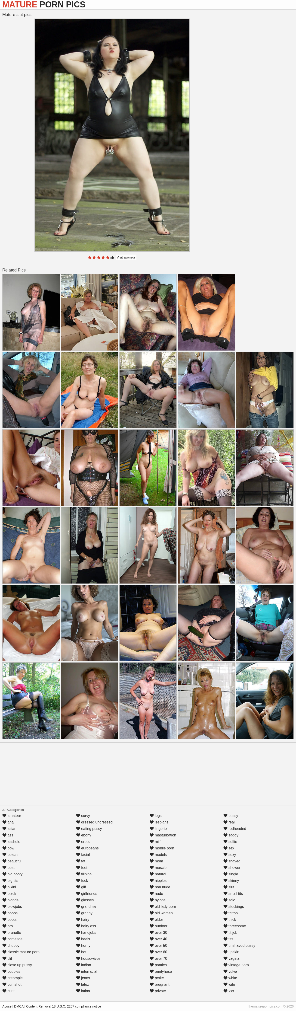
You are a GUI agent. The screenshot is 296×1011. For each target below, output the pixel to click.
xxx (228, 991)
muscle (158, 868)
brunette (11, 932)
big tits (10, 881)
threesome (234, 926)
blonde (10, 900)
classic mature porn (21, 952)
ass (7, 835)
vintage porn (236, 965)
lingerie (158, 829)
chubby (10, 945)
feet (81, 868)
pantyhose (161, 971)
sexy (229, 855)
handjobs (86, 932)
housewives (88, 958)
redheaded (234, 829)
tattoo (230, 913)
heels (83, 939)
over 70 (158, 958)
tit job (230, 932)
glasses (85, 900)
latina (83, 991)
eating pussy (89, 829)
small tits (233, 894)
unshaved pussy (239, 945)
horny (83, 945)
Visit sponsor (126, 257)
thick (229, 920)
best (8, 868)
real (229, 822)
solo (229, 900)
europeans (87, 848)
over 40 (158, 939)
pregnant (160, 984)
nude (156, 894)
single (230, 874)
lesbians (159, 822)
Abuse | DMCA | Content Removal (26, 1006)
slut (228, 887)
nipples (158, 881)
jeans (83, 978)
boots (9, 920)
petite (157, 978)
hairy (82, 920)
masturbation (163, 835)
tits (228, 939)
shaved (231, 861)
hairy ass (86, 926)
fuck (82, 881)
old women (161, 913)
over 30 (158, 932)
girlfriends (86, 894)
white (230, 978)
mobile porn (162, 848)
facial (83, 855)
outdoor (158, 926)
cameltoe (12, 939)
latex (82, 984)
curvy (83, 816)
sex (228, 848)
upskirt (231, 952)
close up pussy (17, 965)
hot (81, 952)
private (158, 991)
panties (158, 965)
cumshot (12, 984)
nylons (158, 900)
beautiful (12, 861)
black (9, 894)
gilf (81, 887)
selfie (230, 842)
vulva (230, 971)
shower (231, 868)
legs (156, 816)
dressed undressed (94, 822)
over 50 (158, 945)
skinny (231, 881)
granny (84, 913)
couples (11, 971)
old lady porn (163, 907)
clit (7, 958)
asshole (11, 842)
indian (83, 965)
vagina (231, 958)
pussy (230, 816)
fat (80, 861)
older (156, 920)
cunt (8, 991)
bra (7, 926)
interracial (86, 971)
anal (8, 822)
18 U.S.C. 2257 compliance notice (76, 1006)
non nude (160, 887)
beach (10, 855)
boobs (10, 913)
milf (155, 842)
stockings (233, 907)
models (158, 855)
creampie (12, 978)
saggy (230, 835)
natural (158, 874)
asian (9, 829)
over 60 (158, 952)
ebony (83, 835)
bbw (8, 848)
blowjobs (12, 907)
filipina (84, 874)
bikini (9, 887)
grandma (86, 907)
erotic (83, 842)
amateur (11, 816)
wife (229, 984)
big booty (12, 874)
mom (156, 861)
